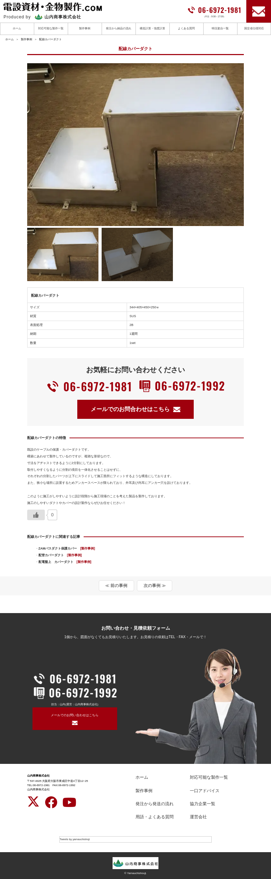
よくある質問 (186, 28)
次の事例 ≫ (155, 585)
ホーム (17, 28)
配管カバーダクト (60, 555)
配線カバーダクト (50, 39)
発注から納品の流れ (118, 28)
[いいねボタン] (36, 515)
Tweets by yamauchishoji (75, 839)
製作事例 (84, 28)
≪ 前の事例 (116, 585)
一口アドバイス (204, 790)
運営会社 (198, 816)
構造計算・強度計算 (152, 28)
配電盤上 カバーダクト (64, 562)
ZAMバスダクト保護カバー (66, 548)
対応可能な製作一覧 (51, 28)
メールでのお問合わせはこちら (135, 409)
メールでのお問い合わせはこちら (74, 715)
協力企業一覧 (202, 803)
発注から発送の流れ (155, 803)
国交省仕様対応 (254, 28)
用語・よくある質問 (155, 816)
